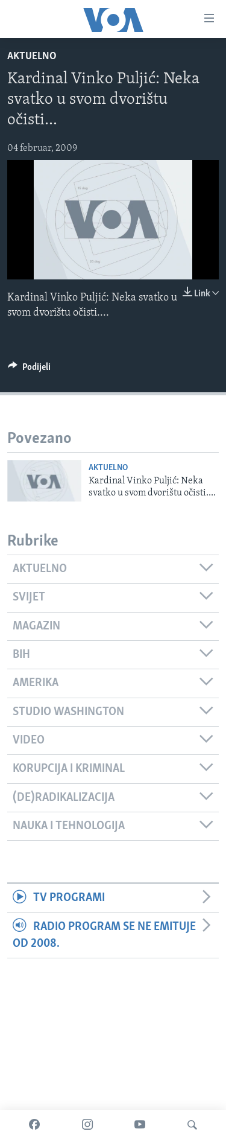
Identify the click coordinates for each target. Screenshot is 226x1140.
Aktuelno (32, 56)
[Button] (29, 369)
